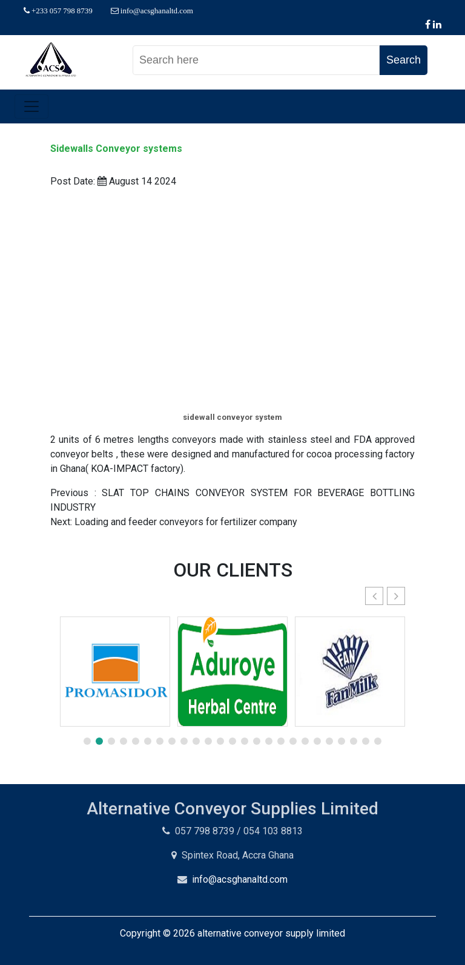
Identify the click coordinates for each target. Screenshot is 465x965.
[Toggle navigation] (31, 106)
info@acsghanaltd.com (240, 879)
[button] (396, 596)
